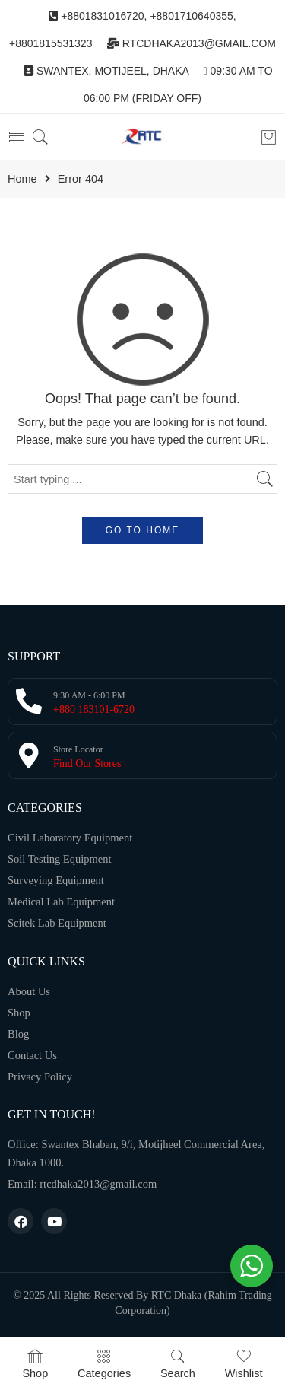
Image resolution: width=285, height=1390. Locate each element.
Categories (104, 1363)
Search (177, 1363)
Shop (35, 1363)
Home (22, 179)
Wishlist (244, 1363)
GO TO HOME (143, 530)
